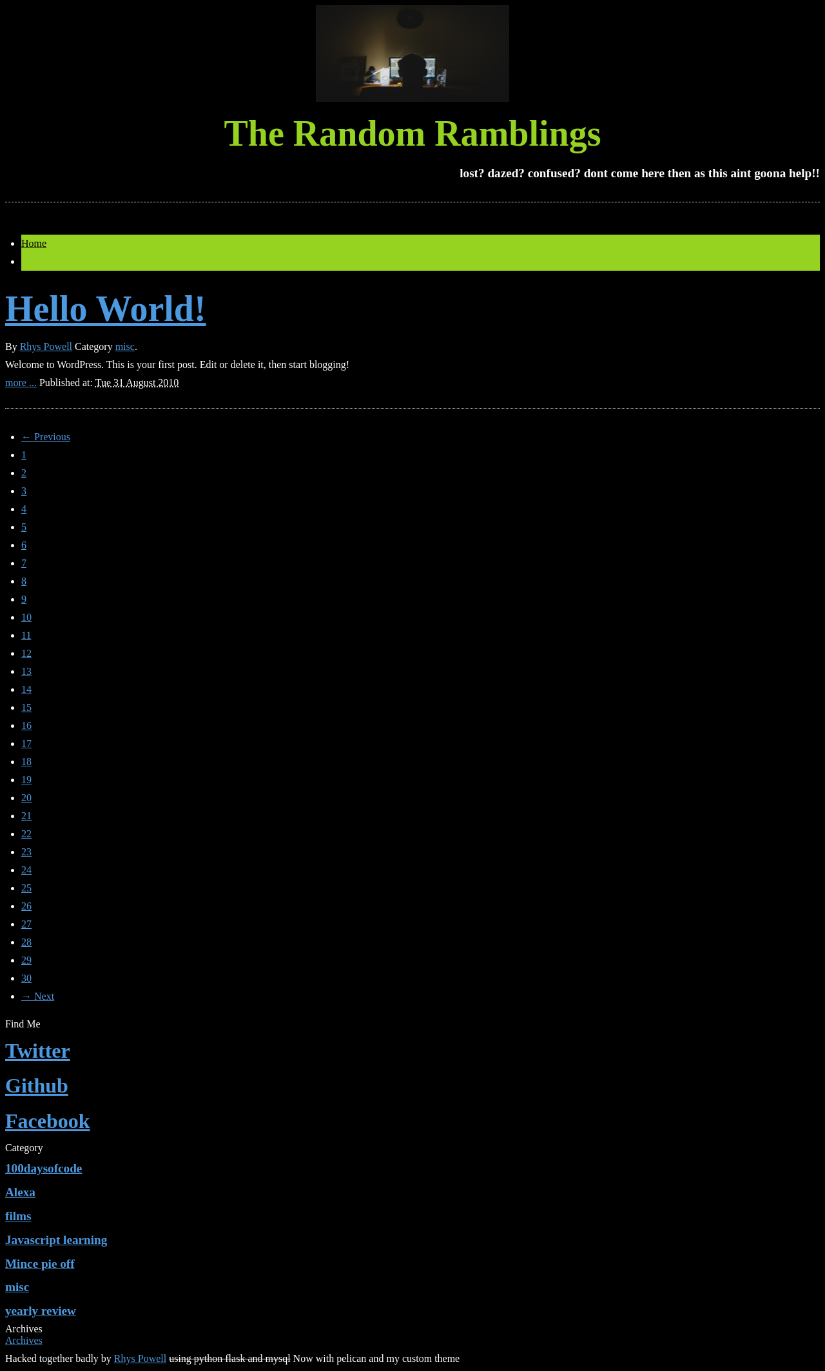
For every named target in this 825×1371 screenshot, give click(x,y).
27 (26, 924)
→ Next (37, 996)
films (18, 1216)
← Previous (45, 436)
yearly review (40, 1311)
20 (26, 797)
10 (26, 617)
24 (26, 869)
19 (26, 779)
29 (26, 960)
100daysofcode (43, 1168)
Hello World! (105, 309)
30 (26, 978)
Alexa (20, 1192)
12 (26, 653)
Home (33, 243)
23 (26, 851)
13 (26, 671)
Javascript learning (56, 1240)
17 (26, 743)
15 (26, 707)
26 (26, 905)
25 (26, 887)
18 (26, 761)
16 (26, 725)
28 (26, 942)
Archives (24, 1340)
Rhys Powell (46, 346)
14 (26, 689)
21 (26, 815)
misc (125, 346)
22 (26, 833)
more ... (21, 382)
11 (26, 635)
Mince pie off (40, 1263)
